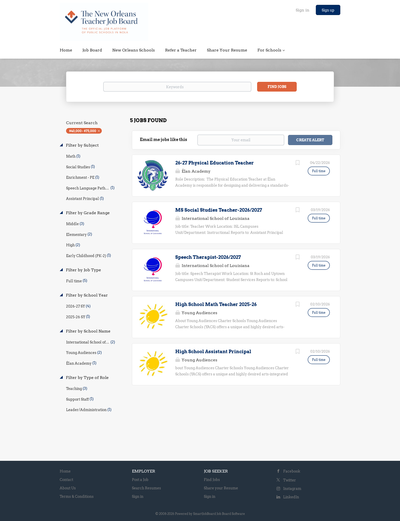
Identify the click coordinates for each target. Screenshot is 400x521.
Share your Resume (221, 488)
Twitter (289, 480)
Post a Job (140, 480)
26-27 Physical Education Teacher (214, 163)
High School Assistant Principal (213, 351)
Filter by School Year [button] (86, 295)
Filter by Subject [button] (82, 145)
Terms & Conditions (77, 496)
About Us (68, 488)
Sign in (302, 10)
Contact (66, 480)
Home (65, 471)
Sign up (328, 10)
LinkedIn (291, 497)
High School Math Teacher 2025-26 (216, 304)
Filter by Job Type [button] (83, 270)
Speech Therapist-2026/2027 (208, 257)
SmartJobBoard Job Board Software (219, 514)
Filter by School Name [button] (87, 331)
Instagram (292, 489)
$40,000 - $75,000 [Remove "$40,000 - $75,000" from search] (82, 131)
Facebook (291, 471)
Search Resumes (146, 488)
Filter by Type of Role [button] (87, 377)
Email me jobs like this (163, 139)
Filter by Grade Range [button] (87, 212)
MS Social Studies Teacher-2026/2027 (218, 210)
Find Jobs (277, 87)
